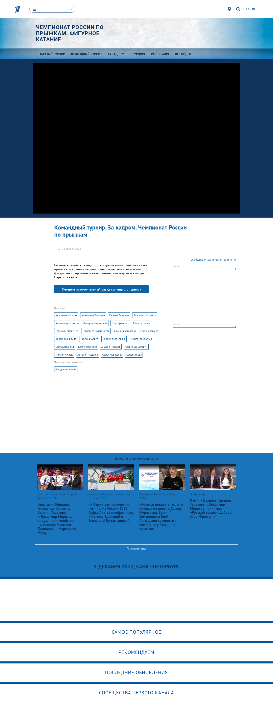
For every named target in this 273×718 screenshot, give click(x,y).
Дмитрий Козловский (95, 323)
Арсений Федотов (87, 354)
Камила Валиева (87, 346)
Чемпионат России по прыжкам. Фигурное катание (70, 33)
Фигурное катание (65, 369)
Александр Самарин (136, 346)
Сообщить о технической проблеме (213, 259)
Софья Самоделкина (114, 339)
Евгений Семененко (66, 331)
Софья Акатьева (149, 331)
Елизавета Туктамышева (95, 331)
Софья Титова (134, 354)
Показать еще (136, 548)
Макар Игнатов (141, 323)
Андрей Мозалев (110, 346)
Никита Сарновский (141, 339)
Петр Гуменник (120, 323)
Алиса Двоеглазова (125, 331)
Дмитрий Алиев (89, 339)
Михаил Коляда (64, 354)
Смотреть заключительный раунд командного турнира (101, 289)
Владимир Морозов (144, 315)
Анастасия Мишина (66, 315)
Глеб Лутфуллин (64, 346)
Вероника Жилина (65, 339)
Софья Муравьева (112, 354)
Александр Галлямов (93, 315)
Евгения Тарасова (119, 315)
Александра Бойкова (67, 323)
